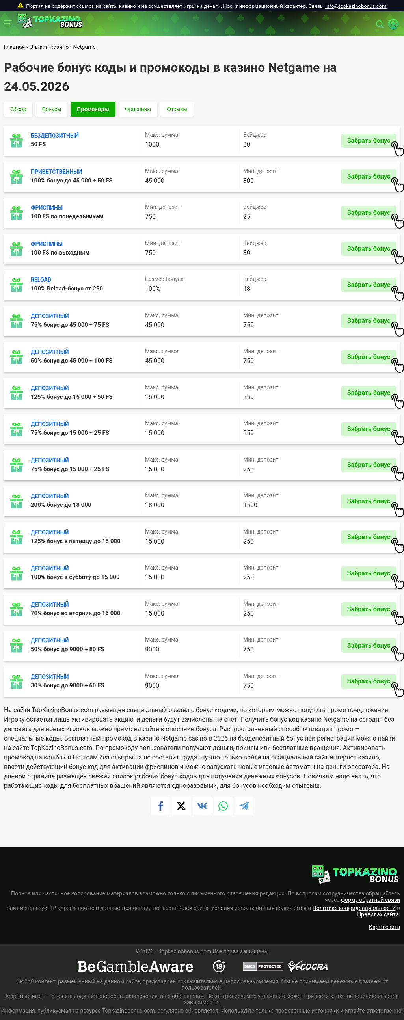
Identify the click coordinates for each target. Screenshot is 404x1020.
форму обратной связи (370, 900)
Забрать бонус (371, 142)
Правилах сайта (377, 914)
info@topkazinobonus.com (355, 6)
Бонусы (51, 109)
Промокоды (93, 109)
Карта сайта (384, 927)
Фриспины (138, 109)
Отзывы (177, 109)
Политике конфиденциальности (354, 908)
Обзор (18, 109)
